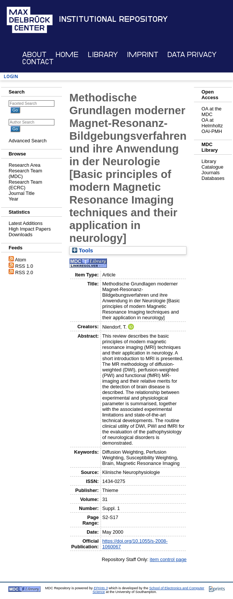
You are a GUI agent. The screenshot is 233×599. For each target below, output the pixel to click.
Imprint (142, 54)
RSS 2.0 (24, 272)
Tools (82, 250)
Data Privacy (191, 54)
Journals (210, 172)
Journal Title (22, 193)
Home (67, 54)
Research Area (25, 165)
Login (11, 76)
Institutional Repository (113, 19)
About (34, 54)
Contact (38, 61)
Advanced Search (28, 140)
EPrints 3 (101, 588)
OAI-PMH (211, 131)
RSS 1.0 (24, 266)
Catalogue (212, 167)
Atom (20, 260)
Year (13, 199)
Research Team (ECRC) (25, 184)
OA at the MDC (211, 111)
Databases (212, 178)
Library (103, 54)
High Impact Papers (30, 229)
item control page (168, 559)
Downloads (20, 234)
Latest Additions (25, 223)
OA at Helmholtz (212, 122)
